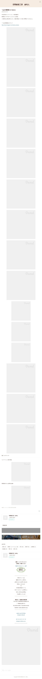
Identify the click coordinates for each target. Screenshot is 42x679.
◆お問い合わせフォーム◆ (21, 565)
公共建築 (33, 546)
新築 (4, 546)
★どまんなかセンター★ (21, 619)
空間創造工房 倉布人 (21, 5)
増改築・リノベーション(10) (6, 507)
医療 (10, 548)
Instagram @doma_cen (21, 621)
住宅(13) (11, 507)
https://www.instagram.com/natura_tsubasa (10, 25)
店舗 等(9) (14, 507)
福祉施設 (4, 548)
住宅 (21, 546)
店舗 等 (27, 546)
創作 (15, 548)
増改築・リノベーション (13, 546)
